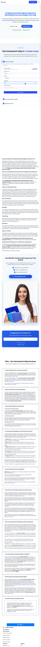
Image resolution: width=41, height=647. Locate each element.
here (26, 567)
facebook (32, 566)
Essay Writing (5, 639)
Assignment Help (6, 613)
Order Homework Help (7, 611)
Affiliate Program (6, 615)
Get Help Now (33, 2)
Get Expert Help (27, 26)
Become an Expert (6, 618)
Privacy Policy (6, 476)
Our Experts (23, 628)
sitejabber (6, 567)
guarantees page (28, 457)
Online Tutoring (6, 641)
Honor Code (5, 626)
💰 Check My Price (20, 336)
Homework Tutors (24, 641)
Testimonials (23, 626)
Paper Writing (23, 643)
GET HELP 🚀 (20, 603)
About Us (22, 630)
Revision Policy (5, 632)
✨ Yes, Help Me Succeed (20, 274)
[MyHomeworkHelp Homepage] (5, 2)
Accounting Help (6, 645)
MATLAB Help (5, 643)
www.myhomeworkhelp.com (14, 379)
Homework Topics (6, 620)
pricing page (31, 505)
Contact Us (23, 632)
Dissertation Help (24, 639)
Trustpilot (12, 567)
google (28, 566)
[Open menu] (39, 2)
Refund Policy (5, 630)
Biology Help (23, 645)
